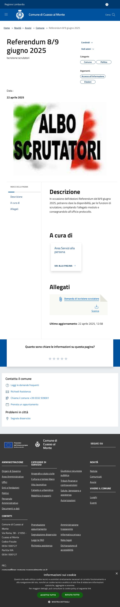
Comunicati (96, 476)
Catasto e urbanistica (42, 490)
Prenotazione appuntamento (39, 527)
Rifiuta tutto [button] (72, 595)
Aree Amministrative (13, 476)
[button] (60, 601)
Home (7, 28)
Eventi (93, 503)
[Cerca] (113, 15)
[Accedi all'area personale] (107, 4)
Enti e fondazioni (10, 487)
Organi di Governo (11, 471)
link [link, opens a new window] (89, 588)
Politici (5, 493)
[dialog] (60, 588)
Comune (40, 28)
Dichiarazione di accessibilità (69, 548)
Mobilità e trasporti (41, 495)
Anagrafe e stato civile (42, 473)
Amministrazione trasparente (69, 527)
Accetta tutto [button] (48, 595)
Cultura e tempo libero (42, 479)
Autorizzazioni (68, 500)
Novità (17, 28)
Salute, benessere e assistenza (71, 493)
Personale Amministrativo (10, 501)
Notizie (93, 471)
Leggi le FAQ (37, 540)
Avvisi (28, 28)
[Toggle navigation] (6, 14)
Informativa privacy (71, 534)
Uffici (4, 482)
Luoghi (93, 497)
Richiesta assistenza (41, 545)
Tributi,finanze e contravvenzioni (69, 483)
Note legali (66, 540)
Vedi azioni (88, 49)
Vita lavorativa (38, 484)
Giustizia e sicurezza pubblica (71, 473)
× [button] (116, 574)
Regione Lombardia (14, 4)
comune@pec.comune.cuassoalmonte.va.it (24, 570)
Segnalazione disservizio (43, 534)
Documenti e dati (11, 508)
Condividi (87, 42)
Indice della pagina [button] (19, 186)
